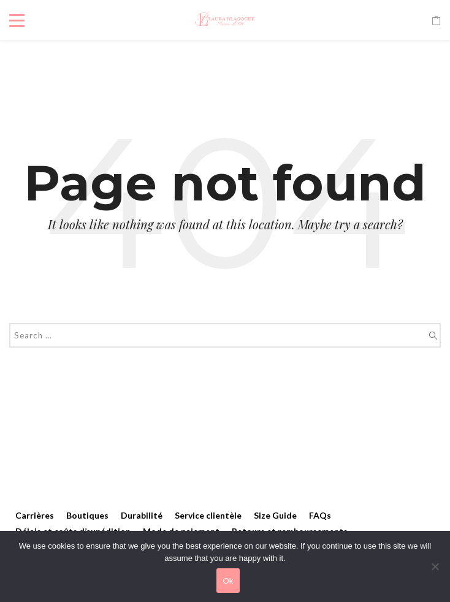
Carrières (34, 515)
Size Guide (275, 515)
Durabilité (141, 515)
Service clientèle (208, 515)
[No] (435, 566)
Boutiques (87, 515)
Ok (228, 580)
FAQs (320, 515)
